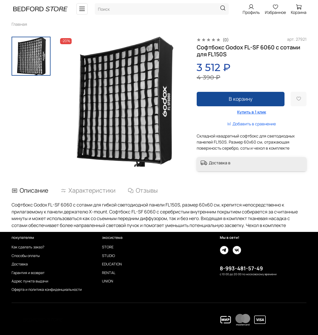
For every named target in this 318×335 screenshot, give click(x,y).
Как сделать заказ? (28, 247)
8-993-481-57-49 (241, 268)
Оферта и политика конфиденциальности (47, 289)
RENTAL (108, 272)
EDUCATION (112, 264)
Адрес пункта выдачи (30, 281)
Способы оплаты (26, 255)
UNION (107, 281)
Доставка (20, 264)
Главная (19, 24)
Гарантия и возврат (28, 272)
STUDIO (108, 255)
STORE (108, 247)
